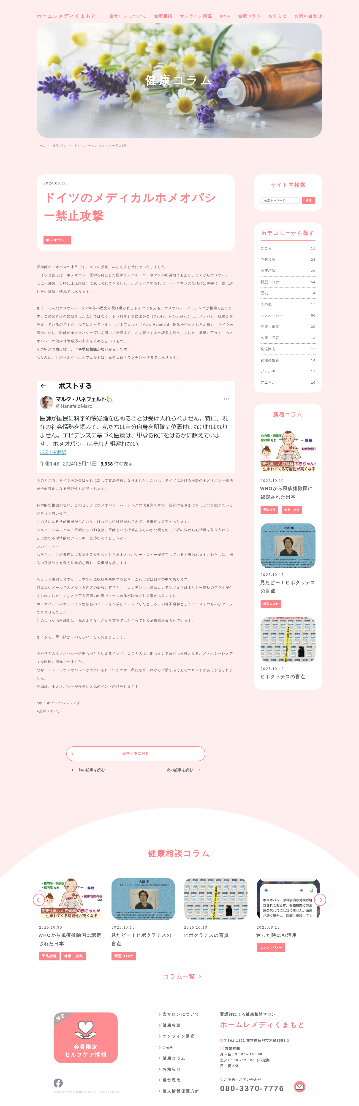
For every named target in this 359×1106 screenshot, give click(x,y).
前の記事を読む (92, 770)
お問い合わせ (308, 16)
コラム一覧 (179, 976)
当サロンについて (128, 16)
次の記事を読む (180, 770)
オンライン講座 (196, 16)
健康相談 (163, 16)
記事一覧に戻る (135, 753)
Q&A (225, 16)
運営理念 (171, 1079)
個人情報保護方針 (181, 1089)
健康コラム (249, 16)
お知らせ (278, 16)
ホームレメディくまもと (67, 16)
